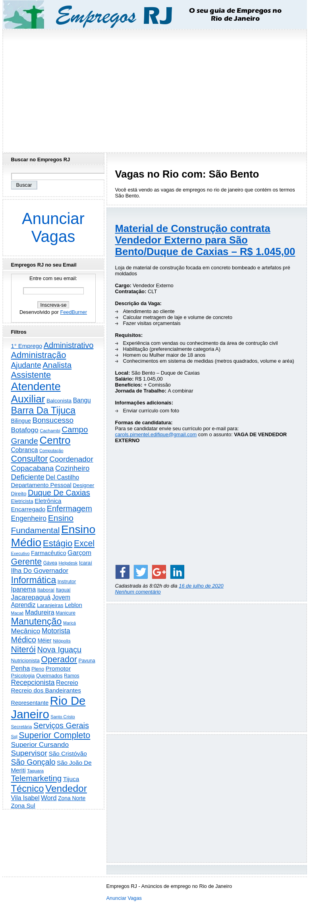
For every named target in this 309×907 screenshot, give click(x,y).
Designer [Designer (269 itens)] (83, 485)
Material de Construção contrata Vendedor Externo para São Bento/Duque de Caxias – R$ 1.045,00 (205, 240)
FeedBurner (73, 312)
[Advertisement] (154, 88)
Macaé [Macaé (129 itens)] (17, 613)
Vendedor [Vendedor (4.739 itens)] (66, 788)
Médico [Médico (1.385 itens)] (24, 639)
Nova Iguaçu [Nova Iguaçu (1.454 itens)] (59, 649)
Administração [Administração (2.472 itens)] (38, 355)
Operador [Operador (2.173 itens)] (59, 659)
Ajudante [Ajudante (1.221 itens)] (26, 365)
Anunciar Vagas (53, 227)
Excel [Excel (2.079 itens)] (84, 543)
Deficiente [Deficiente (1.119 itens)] (27, 477)
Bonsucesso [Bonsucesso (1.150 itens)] (53, 420)
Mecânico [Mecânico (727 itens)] (26, 631)
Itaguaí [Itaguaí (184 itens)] (63, 590)
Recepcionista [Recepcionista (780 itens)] (33, 683)
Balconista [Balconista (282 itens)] (58, 401)
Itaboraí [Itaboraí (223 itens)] (45, 590)
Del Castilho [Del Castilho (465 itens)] (62, 477)
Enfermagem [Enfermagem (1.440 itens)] (69, 508)
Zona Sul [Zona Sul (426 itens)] (23, 805)
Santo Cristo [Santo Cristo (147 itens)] (62, 716)
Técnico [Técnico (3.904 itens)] (27, 788)
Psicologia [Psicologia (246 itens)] (23, 676)
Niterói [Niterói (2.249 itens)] (23, 649)
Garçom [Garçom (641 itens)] (79, 553)
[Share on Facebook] (122, 572)
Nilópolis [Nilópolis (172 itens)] (62, 641)
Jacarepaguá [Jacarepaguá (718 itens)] (31, 597)
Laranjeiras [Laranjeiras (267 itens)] (50, 605)
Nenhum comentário (138, 592)
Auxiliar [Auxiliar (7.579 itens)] (28, 399)
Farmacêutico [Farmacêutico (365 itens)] (48, 553)
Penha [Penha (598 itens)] (20, 668)
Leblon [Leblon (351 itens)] (73, 605)
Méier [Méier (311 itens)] (45, 640)
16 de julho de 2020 (201, 586)
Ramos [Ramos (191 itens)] (71, 676)
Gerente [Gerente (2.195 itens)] (26, 562)
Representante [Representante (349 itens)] (30, 703)
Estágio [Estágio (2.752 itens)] (58, 543)
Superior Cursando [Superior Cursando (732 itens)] (40, 744)
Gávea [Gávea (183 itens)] (50, 563)
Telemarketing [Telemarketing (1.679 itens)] (36, 778)
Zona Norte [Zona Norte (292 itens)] (71, 798)
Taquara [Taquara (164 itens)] (35, 770)
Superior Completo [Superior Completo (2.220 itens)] (54, 735)
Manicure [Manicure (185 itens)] (65, 613)
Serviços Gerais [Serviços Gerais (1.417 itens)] (61, 725)
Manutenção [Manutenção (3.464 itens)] (36, 621)
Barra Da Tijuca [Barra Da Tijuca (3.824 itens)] (43, 410)
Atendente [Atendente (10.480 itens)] (36, 386)
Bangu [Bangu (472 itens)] (82, 400)
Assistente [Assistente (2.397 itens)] (31, 375)
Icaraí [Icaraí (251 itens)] (85, 563)
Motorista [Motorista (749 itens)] (56, 631)
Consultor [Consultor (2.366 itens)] (29, 459)
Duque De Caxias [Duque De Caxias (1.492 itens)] (59, 492)
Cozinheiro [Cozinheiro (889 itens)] (72, 468)
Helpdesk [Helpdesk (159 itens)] (68, 563)
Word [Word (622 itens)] (48, 798)
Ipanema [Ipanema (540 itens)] (23, 589)
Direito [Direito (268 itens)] (19, 494)
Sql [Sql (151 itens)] (14, 736)
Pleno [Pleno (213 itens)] (37, 669)
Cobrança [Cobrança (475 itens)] (24, 450)
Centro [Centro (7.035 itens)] (55, 440)
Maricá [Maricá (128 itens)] (69, 623)
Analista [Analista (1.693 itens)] (56, 364)
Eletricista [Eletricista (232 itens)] (22, 501)
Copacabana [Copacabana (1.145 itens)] (32, 468)
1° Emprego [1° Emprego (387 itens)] (26, 346)
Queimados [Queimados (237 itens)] (49, 676)
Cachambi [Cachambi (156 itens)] (50, 430)
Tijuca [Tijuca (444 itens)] (71, 778)
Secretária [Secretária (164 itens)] (21, 726)
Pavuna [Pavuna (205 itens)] (87, 660)
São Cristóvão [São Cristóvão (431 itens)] (67, 753)
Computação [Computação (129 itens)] (51, 450)
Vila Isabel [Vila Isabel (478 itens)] (25, 798)
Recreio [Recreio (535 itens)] (67, 682)
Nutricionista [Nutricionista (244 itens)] (25, 660)
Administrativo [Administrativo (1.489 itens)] (69, 345)
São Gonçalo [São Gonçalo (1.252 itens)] (33, 762)
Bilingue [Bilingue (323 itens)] (21, 421)
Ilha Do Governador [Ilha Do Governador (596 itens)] (39, 570)
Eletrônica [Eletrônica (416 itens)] (48, 500)
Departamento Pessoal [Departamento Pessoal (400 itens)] (41, 485)
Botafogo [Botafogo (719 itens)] (25, 430)
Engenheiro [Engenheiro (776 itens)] (29, 518)
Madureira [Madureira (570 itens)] (39, 612)
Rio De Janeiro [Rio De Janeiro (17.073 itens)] (48, 707)
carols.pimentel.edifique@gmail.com (156, 434)
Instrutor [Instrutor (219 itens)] (67, 581)
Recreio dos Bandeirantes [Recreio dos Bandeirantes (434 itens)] (46, 690)
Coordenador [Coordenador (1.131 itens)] (71, 459)
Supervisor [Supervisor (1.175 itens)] (29, 753)
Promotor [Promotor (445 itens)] (58, 668)
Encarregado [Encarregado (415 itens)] (28, 509)
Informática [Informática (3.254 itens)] (33, 580)
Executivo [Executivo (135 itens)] (20, 553)
